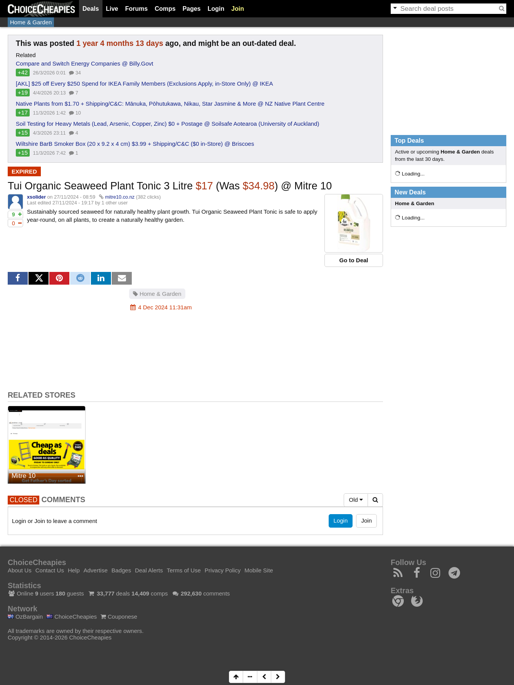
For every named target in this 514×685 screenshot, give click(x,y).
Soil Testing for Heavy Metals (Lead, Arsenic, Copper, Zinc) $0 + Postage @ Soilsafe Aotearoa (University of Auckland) (167, 123)
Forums (136, 8)
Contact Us (49, 570)
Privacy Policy (222, 570)
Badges (121, 570)
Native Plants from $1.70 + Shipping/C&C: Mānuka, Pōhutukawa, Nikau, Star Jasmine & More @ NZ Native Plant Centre (170, 103)
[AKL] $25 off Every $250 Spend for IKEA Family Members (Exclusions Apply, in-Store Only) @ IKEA (144, 83)
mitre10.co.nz (120, 197)
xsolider (36, 197)
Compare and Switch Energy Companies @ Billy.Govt (84, 63)
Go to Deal (353, 260)
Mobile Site (258, 570)
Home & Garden (31, 22)
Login (216, 8)
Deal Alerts (149, 570)
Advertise (96, 570)
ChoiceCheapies (72, 616)
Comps (165, 8)
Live (112, 8)
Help (74, 570)
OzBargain (25, 616)
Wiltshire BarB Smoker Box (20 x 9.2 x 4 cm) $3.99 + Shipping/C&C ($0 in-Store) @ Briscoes (135, 143)
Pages (192, 8)
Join (237, 8)
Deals (90, 8)
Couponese (119, 616)
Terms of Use (184, 570)
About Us (20, 570)
